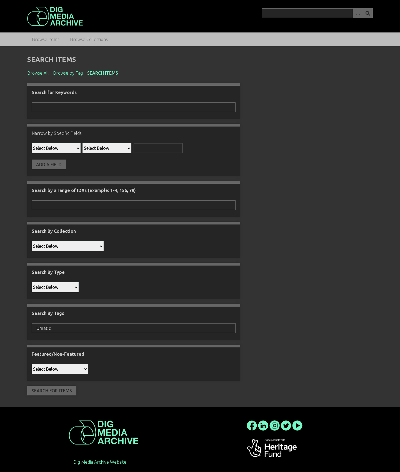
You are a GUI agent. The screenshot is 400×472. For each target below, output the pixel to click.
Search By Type (48, 272)
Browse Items (45, 39)
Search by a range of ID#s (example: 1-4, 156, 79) (84, 190)
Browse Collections (89, 39)
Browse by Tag (68, 72)
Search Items (102, 72)
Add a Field (49, 164)
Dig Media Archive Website (99, 462)
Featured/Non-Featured (58, 354)
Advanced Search (358, 13)
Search (368, 13)
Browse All (38, 72)
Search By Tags (48, 313)
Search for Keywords (54, 92)
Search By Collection (54, 231)
